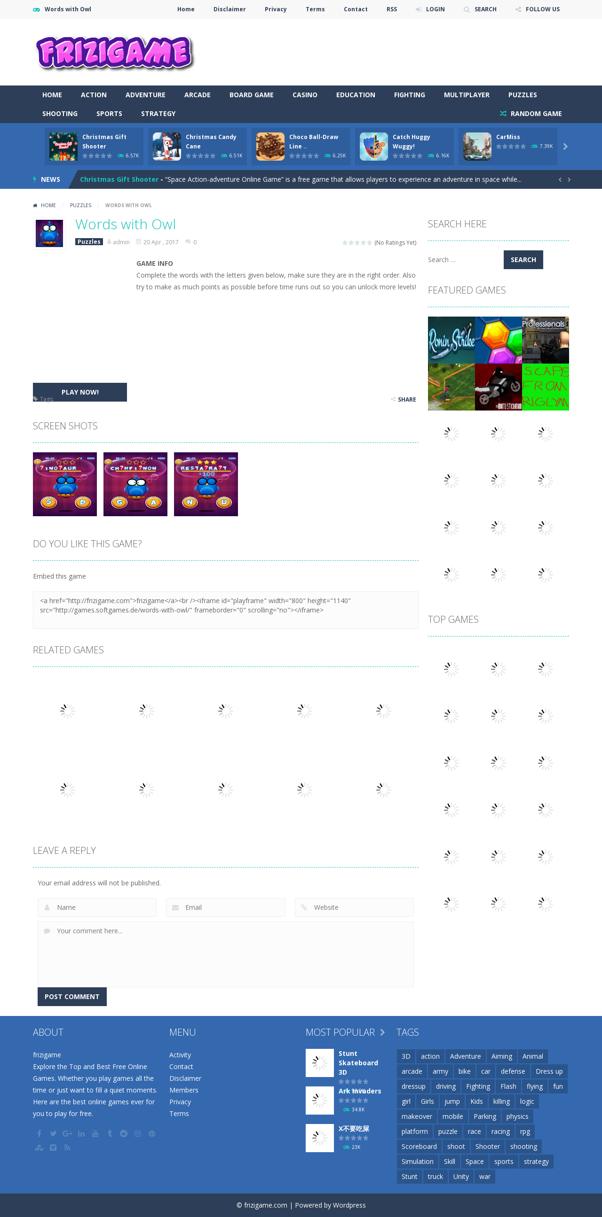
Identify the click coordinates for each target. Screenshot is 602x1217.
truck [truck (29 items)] (435, 1176)
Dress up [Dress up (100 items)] (549, 1071)
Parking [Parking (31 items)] (485, 1116)
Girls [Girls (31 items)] (427, 1101)
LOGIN (435, 9)
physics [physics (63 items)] (518, 1116)
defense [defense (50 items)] (513, 1071)
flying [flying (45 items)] (535, 1086)
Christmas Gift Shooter (119, 179)
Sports (109, 113)
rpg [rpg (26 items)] (525, 1131)
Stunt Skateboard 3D (358, 1063)
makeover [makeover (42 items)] (417, 1116)
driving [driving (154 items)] (446, 1086)
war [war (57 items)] (485, 1176)
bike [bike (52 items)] (465, 1071)
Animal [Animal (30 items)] (533, 1056)
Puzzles (522, 94)
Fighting (409, 94)
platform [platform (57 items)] (415, 1131)
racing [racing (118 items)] (500, 1131)
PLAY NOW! (80, 392)
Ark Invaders (360, 1090)
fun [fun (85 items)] (558, 1086)
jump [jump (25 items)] (452, 1101)
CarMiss (508, 137)
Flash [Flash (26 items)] (508, 1086)
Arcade (197, 94)
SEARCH (486, 9)
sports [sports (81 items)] (504, 1161)
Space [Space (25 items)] (475, 1161)
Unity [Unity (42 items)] (461, 1176)
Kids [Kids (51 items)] (476, 1101)
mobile (64, 399)
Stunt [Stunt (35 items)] (410, 1176)
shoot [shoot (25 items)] (456, 1146)
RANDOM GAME (535, 113)
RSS (392, 9)
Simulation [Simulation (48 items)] (418, 1161)
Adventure (146, 94)
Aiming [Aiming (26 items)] (501, 1056)
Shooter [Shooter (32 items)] (487, 1146)
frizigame (47, 1054)
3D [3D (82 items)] (406, 1056)
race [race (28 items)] (474, 1131)
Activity (180, 1054)
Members (183, 1089)
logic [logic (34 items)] (527, 1101)
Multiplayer (467, 94)
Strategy (158, 113)
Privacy (276, 9)
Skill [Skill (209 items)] (449, 1161)
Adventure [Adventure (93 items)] (465, 1056)
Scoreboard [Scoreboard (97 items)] (419, 1146)
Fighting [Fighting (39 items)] (478, 1086)
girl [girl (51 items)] (406, 1101)
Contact (356, 9)
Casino (305, 94)
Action (94, 94)
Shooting (60, 113)
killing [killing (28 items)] (501, 1101)
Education (355, 94)
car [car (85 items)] (486, 1071)
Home (186, 9)
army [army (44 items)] (440, 1071)
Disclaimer (230, 9)
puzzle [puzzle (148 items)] (448, 1131)
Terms (315, 9)
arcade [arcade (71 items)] (412, 1071)
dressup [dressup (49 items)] (414, 1086)
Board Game (252, 94)
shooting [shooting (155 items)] (523, 1146)
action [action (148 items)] (430, 1056)
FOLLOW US (543, 9)
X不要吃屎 (354, 1128)
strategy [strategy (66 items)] (536, 1161)
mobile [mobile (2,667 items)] (453, 1116)
